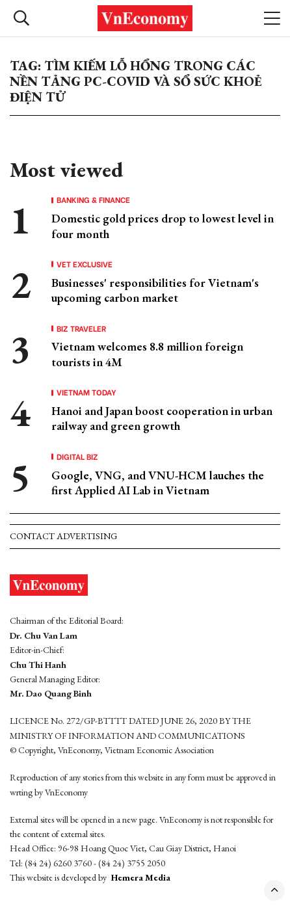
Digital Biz (77, 456)
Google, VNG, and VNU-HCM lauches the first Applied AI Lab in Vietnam (157, 483)
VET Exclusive (84, 264)
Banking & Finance (93, 199)
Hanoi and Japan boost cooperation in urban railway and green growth (161, 418)
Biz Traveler (81, 328)
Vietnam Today (86, 392)
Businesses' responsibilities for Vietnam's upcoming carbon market (155, 290)
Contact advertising (63, 536)
